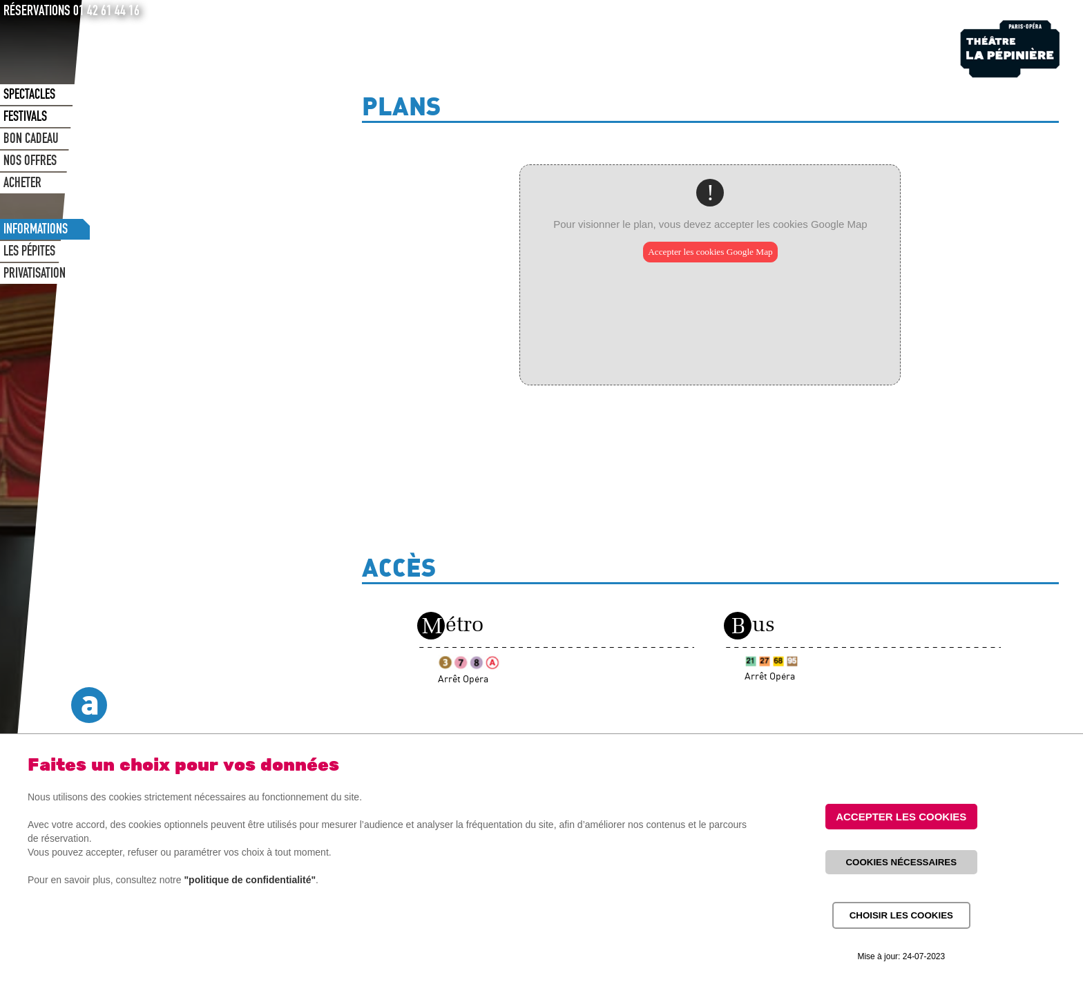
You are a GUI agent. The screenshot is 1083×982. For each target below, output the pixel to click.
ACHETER (22, 184)
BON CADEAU (31, 140)
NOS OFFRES (30, 162)
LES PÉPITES (29, 253)
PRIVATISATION (34, 275)
